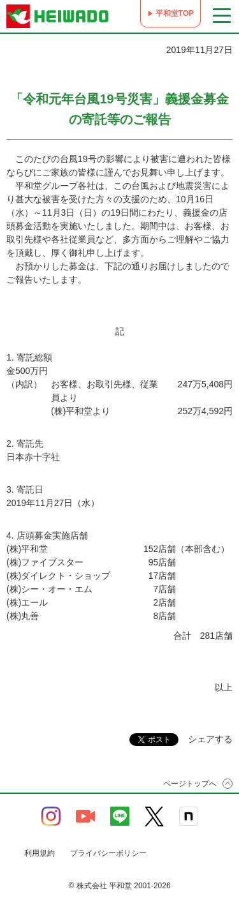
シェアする (210, 739)
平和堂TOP (175, 13)
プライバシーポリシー (108, 853)
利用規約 (39, 853)
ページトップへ (190, 783)
